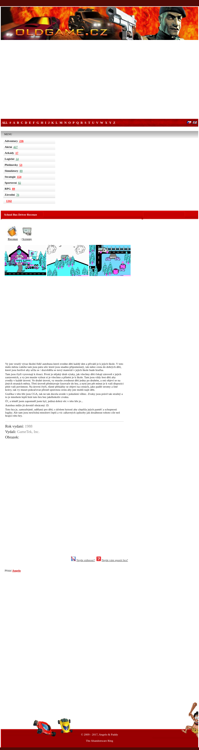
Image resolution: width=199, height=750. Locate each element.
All (5, 123)
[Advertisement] (99, 80)
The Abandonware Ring (99, 740)
